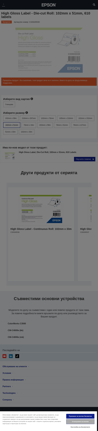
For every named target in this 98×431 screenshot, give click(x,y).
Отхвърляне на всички (80, 421)
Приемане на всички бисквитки (80, 416)
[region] (48, 421)
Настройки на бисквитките (80, 427)
